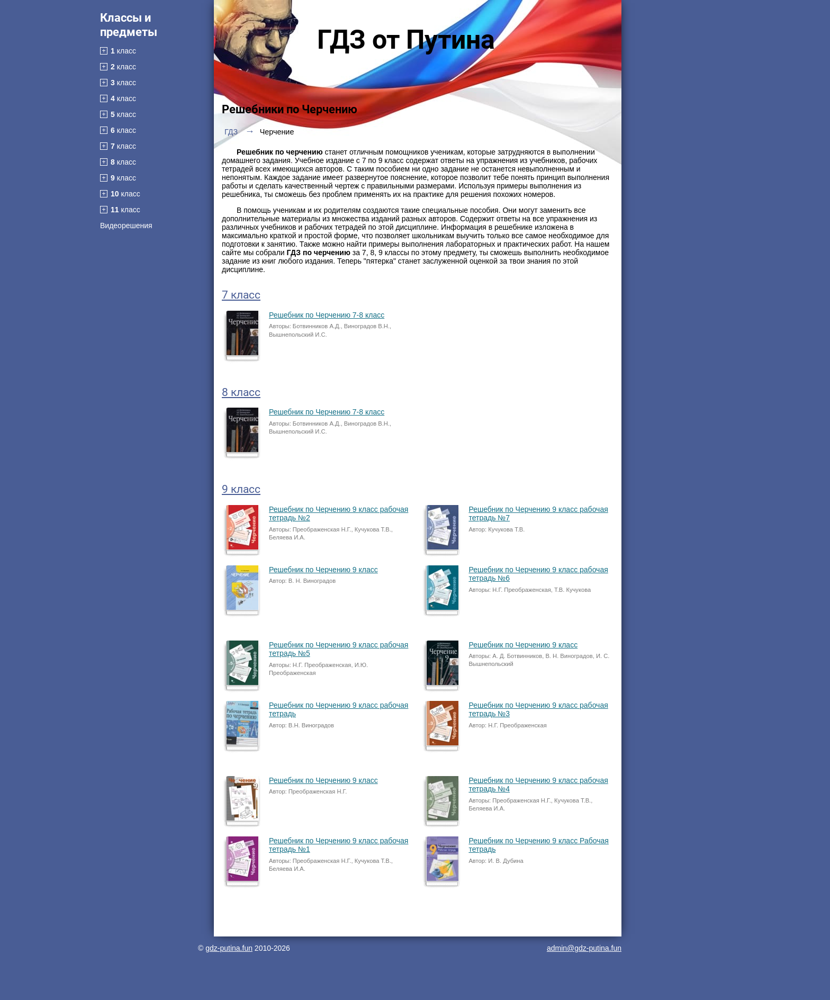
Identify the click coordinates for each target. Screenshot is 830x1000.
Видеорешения (126, 225)
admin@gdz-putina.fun (584, 948)
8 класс (241, 392)
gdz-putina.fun (228, 948)
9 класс (241, 489)
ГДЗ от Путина (406, 39)
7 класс (241, 295)
